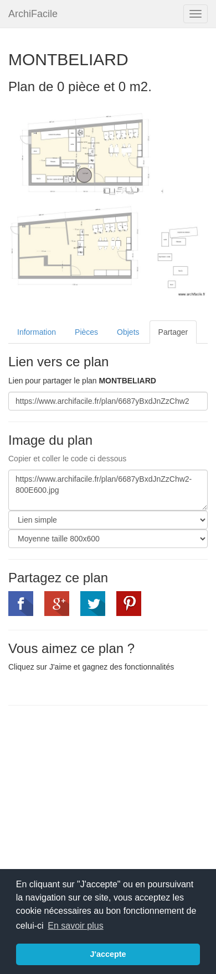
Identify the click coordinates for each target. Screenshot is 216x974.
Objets (128, 332)
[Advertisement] (101, 794)
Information (36, 332)
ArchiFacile (33, 13)
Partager (173, 332)
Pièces (86, 332)
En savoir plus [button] (76, 925)
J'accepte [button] (108, 954)
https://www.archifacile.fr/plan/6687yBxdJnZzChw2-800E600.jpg (108, 490)
